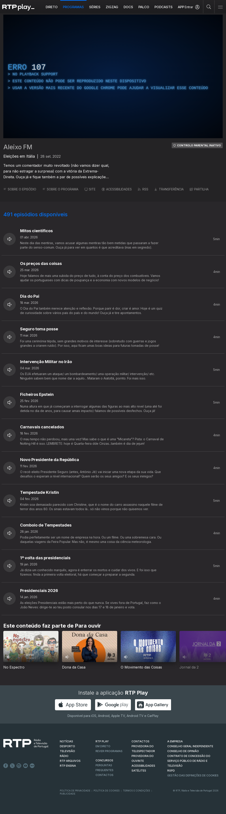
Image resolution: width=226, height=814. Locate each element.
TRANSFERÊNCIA (169, 189)
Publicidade (67, 793)
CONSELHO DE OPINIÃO (183, 751)
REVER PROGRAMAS (109, 751)
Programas (73, 7)
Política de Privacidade (75, 790)
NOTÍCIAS (66, 741)
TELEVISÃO (67, 751)
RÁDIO (64, 756)
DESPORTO (67, 746)
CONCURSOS (104, 760)
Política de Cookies (107, 790)
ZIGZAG (112, 7)
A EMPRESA (175, 741)
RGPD (171, 770)
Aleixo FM (17, 147)
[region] (113, 76)
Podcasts (163, 7)
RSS (143, 189)
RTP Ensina (68, 765)
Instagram (19, 765)
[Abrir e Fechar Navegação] (220, 7)
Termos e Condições (136, 790)
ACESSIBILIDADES (117, 189)
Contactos (104, 775)
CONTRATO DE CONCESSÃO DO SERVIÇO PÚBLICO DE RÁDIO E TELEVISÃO (188, 760)
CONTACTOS (140, 741)
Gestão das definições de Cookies (192, 775)
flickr (32, 765)
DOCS (128, 7)
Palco (143, 7)
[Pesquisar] (209, 6)
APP (181, 7)
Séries (94, 7)
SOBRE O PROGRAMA (60, 189)
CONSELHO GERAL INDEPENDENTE (190, 746)
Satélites (139, 770)
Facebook (5, 765)
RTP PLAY (102, 741)
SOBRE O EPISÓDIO (19, 189)
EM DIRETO (103, 746)
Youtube (25, 765)
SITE (90, 189)
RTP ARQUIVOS (70, 760)
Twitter (12, 765)
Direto (52, 7)
